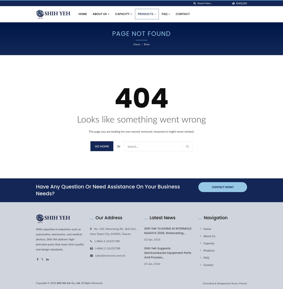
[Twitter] (42, 259)
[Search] (213, 3)
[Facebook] (37, 259)
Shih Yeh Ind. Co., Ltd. (68, 282)
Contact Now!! (223, 186)
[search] (194, 3)
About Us (101, 14)
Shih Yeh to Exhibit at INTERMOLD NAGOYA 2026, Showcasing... (167, 230)
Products (147, 14)
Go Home (102, 146)
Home (83, 14)
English (241, 3)
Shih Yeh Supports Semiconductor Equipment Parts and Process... (167, 252)
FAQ (166, 14)
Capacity (123, 14)
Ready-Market (239, 283)
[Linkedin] (47, 259)
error (147, 44)
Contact (183, 14)
